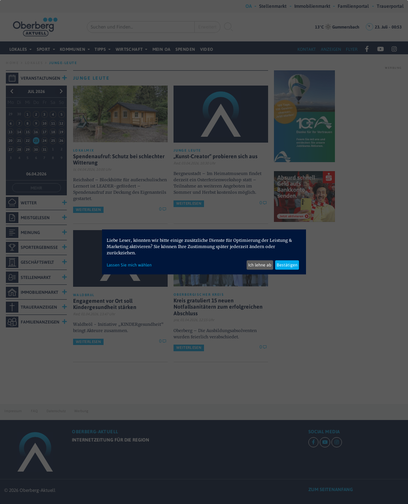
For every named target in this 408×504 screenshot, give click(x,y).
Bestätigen (287, 265)
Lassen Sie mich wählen (129, 265)
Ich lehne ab (259, 265)
